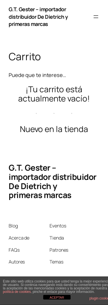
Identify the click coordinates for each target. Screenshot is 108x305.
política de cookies (17, 292)
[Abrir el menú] (95, 16)
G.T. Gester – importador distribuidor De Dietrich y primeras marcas (38, 16)
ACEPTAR (57, 297)
